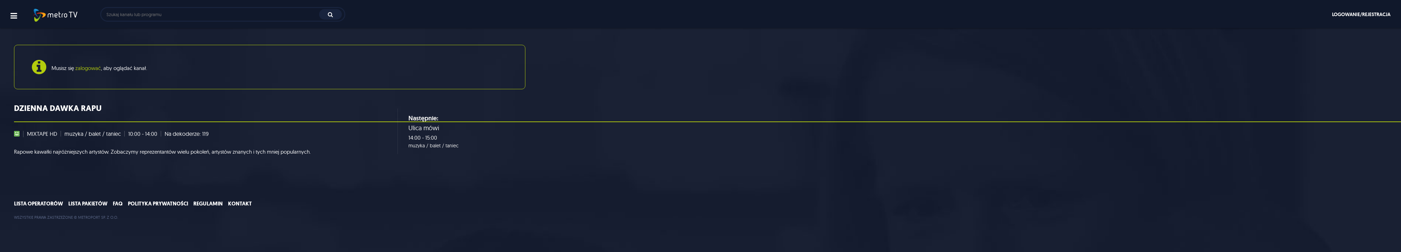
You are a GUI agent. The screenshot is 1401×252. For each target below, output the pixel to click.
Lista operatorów (38, 203)
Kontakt (240, 203)
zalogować (88, 68)
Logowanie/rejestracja (1361, 14)
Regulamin (208, 203)
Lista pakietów (88, 203)
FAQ (118, 203)
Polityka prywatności (158, 203)
